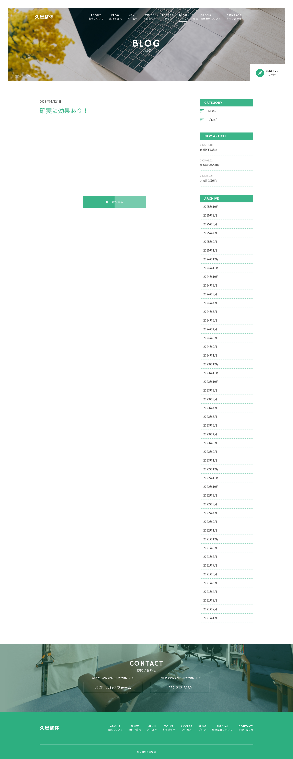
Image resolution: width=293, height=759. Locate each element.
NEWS (212, 110)
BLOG (191, 17)
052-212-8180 (180, 687)
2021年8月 (210, 556)
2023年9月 (210, 390)
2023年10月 (211, 381)
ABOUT (104, 17)
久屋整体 (52, 17)
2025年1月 (210, 250)
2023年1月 (210, 460)
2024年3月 (210, 337)
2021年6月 (210, 573)
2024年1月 (210, 355)
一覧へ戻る (114, 201)
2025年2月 (210, 241)
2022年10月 (211, 486)
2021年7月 (210, 565)
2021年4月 (210, 591)
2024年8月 (210, 293)
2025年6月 (210, 223)
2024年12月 (211, 258)
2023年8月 (210, 398)
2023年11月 (211, 372)
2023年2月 (210, 451)
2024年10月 (211, 276)
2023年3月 (210, 442)
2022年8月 (210, 503)
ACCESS (175, 17)
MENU (141, 17)
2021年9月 (210, 547)
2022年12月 (211, 468)
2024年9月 (210, 285)
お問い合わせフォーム (113, 687)
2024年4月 (210, 328)
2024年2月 (210, 346)
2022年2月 (210, 521)
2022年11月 (211, 477)
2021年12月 (211, 538)
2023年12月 (211, 363)
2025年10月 (211, 206)
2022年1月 (210, 530)
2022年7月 (210, 512)
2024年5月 (210, 320)
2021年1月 (210, 617)
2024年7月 (210, 302)
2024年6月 (210, 311)
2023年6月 (210, 416)
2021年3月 (210, 600)
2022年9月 (210, 495)
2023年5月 (210, 425)
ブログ (30, 76)
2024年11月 (211, 267)
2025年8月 (210, 215)
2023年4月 (210, 433)
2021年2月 (210, 608)
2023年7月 (210, 407)
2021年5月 (210, 582)
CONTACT (241, 17)
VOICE (157, 17)
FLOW (123, 17)
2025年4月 (210, 232)
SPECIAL (215, 17)
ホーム (18, 76)
